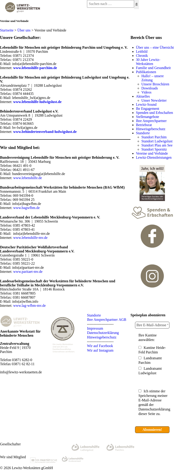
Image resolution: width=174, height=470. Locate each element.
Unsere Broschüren (155, 84)
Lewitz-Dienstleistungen (154, 157)
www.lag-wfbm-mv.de (29, 305)
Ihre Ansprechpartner (151, 121)
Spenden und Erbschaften (154, 113)
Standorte (143, 133)
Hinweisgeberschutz (150, 129)
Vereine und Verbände (152, 153)
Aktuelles (143, 96)
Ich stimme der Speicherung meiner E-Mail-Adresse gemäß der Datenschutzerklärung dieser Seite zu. (154, 402)
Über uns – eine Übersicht (155, 47)
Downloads (149, 88)
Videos (146, 92)
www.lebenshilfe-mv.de (30, 238)
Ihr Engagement (147, 108)
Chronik (142, 56)
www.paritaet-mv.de (27, 271)
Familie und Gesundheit (153, 68)
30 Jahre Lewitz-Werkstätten (148, 62)
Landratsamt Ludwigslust (150, 371)
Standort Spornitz (154, 149)
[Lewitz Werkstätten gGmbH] (22, 13)
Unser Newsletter (154, 100)
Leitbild (141, 51)
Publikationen (146, 72)
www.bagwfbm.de (26, 208)
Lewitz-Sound (146, 104)
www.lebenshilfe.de (27, 178)
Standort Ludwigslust (156, 141)
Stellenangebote (147, 117)
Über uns (24, 30)
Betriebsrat (144, 125)
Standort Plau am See (156, 145)
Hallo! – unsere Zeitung (152, 78)
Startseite (7, 30)
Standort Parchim (154, 137)
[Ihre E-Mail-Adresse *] (152, 325)
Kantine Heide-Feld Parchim (152, 350)
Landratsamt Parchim (150, 360)
